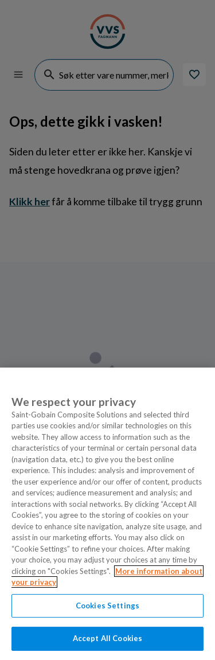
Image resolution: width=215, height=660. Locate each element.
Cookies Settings (107, 605)
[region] (107, 514)
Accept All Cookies (107, 638)
